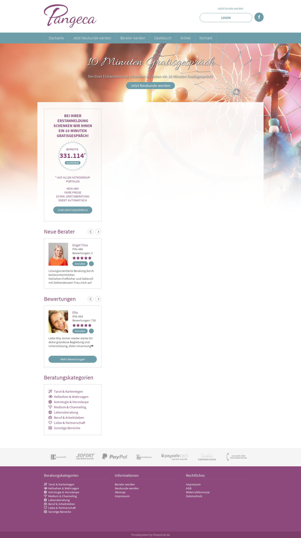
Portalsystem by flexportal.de (150, 535)
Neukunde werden (127, 488)
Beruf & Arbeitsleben (69, 417)
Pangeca (70, 16)
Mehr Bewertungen (72, 359)
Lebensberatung (66, 412)
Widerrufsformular (198, 492)
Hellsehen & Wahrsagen (71, 396)
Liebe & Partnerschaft (69, 422)
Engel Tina (80, 245)
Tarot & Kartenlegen (68, 391)
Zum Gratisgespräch (73, 210)
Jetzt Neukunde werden (92, 37)
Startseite (56, 37)
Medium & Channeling (70, 407)
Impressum (122, 496)
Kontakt (205, 37)
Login (226, 17)
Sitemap (120, 492)
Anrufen (80, 264)
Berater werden (132, 37)
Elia (75, 312)
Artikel (186, 37)
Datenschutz (194, 496)
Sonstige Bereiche (67, 428)
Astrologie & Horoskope (71, 402)
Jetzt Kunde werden (230, 8)
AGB (188, 488)
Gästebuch (163, 37)
